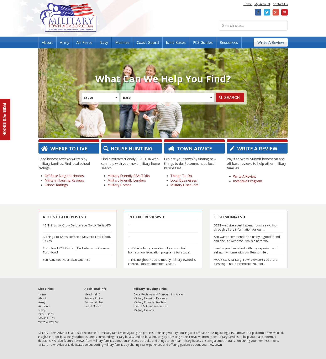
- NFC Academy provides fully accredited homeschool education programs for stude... (159, 250)
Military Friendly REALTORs (128, 175)
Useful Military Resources (150, 306)
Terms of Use (93, 302)
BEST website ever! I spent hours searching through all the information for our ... (245, 227)
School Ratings (56, 185)
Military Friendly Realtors (150, 302)
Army (64, 42)
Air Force (84, 42)
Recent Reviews (144, 216)
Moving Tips (46, 318)
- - (130, 225)
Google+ (275, 12)
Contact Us (280, 4)
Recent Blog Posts (63, 216)
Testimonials (228, 216)
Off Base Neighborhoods (64, 175)
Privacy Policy (93, 298)
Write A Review (270, 42)
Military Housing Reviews (64, 180)
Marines (122, 42)
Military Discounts (184, 185)
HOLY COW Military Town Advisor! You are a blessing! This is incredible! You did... (245, 261)
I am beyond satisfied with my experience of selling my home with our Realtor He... (246, 250)
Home (247, 4)
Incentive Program (247, 181)
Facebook (258, 12)
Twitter (267, 12)
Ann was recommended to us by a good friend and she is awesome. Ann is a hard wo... (247, 239)
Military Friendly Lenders (126, 180)
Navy (103, 42)
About (47, 42)
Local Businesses (183, 180)
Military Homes (119, 185)
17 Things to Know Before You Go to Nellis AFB (77, 225)
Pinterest (284, 12)
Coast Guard (148, 42)
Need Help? (92, 294)
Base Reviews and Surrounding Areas (158, 294)
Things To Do (181, 175)
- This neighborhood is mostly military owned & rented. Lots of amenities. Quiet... (162, 261)
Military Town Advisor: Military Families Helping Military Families (68, 17)
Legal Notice (92, 306)
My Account (262, 4)
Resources (229, 42)
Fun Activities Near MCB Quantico (66, 259)
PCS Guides (203, 42)
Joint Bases (176, 42)
